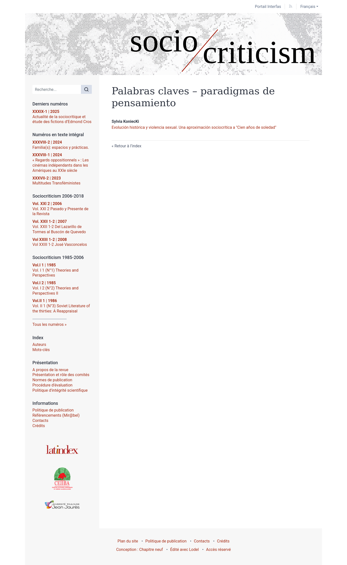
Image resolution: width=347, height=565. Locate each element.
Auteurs (39, 344)
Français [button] (307, 6)
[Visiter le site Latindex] (62, 449)
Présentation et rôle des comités (60, 374)
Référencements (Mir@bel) (56, 415)
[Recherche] (56, 89)
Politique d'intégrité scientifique (60, 390)
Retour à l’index (127, 146)
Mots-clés (41, 349)
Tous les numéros (48, 324)
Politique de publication (53, 410)
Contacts (40, 420)
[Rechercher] (86, 89)
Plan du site (128, 541)
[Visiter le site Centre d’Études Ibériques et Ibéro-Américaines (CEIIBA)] (62, 478)
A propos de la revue (50, 369)
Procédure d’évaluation (52, 385)
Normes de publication (52, 380)
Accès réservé (218, 549)
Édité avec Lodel (184, 549)
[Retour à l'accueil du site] (173, 44)
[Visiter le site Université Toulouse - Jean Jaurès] (62, 504)
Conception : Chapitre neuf (139, 549)
